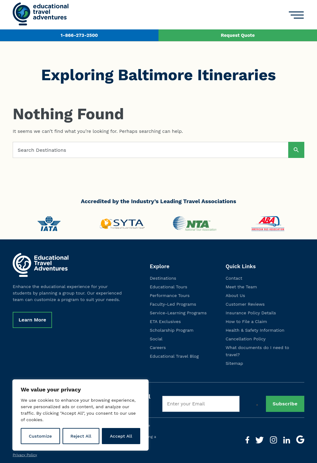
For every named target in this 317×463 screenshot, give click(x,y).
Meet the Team (241, 286)
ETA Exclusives (165, 321)
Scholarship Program (171, 330)
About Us (235, 295)
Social (156, 338)
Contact (234, 278)
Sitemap (234, 363)
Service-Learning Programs (178, 312)
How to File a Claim (246, 321)
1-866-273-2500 (79, 35)
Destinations (163, 278)
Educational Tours (168, 286)
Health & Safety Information (255, 330)
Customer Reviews (245, 304)
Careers (158, 347)
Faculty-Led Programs (173, 304)
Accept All (121, 436)
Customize (40, 436)
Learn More (32, 320)
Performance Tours (170, 295)
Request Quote (238, 35)
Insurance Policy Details (251, 312)
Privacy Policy (25, 455)
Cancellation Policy (246, 338)
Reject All (80, 436)
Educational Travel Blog (174, 356)
